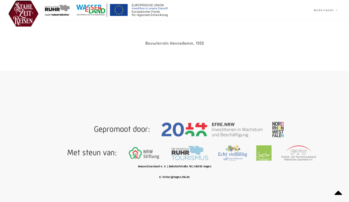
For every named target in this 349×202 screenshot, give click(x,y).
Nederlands (326, 10)
